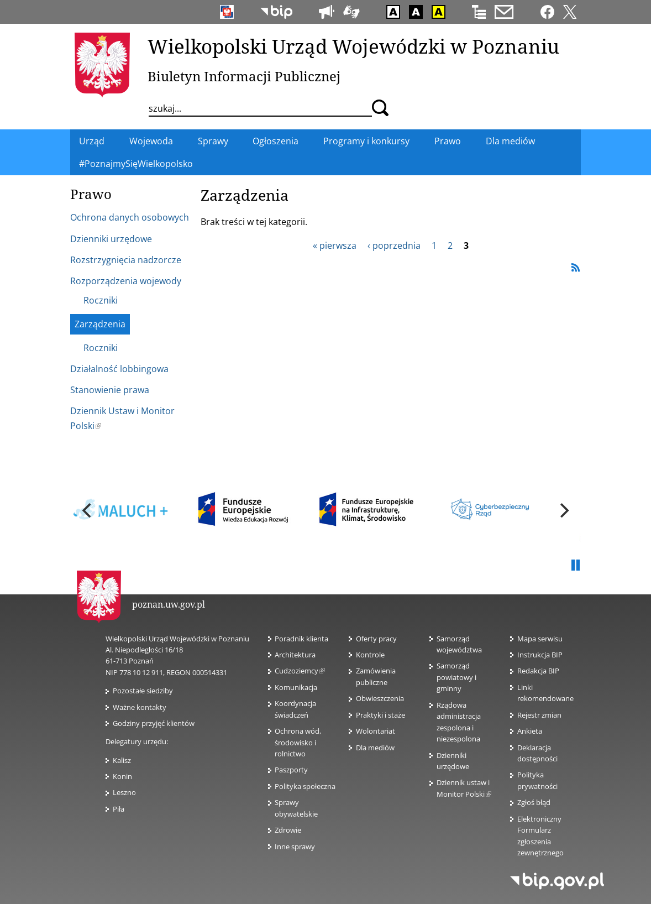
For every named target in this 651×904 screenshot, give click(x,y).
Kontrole (370, 655)
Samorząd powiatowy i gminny (456, 677)
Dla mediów (375, 748)
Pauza (575, 566)
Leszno (124, 792)
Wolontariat (375, 731)
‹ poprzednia (394, 245)
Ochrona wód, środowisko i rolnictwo (298, 742)
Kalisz (122, 760)
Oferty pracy (376, 639)
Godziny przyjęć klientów (154, 723)
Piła (118, 809)
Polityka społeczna (305, 786)
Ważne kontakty (139, 707)
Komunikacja (296, 687)
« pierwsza (334, 245)
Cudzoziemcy (300, 671)
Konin (122, 776)
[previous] (88, 510)
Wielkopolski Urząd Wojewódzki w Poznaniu (353, 46)
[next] (563, 510)
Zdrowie (288, 830)
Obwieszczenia (380, 698)
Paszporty (291, 770)
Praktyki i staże (380, 715)
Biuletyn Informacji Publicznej (244, 76)
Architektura (295, 655)
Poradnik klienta (301, 639)
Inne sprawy (295, 846)
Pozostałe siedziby (143, 691)
